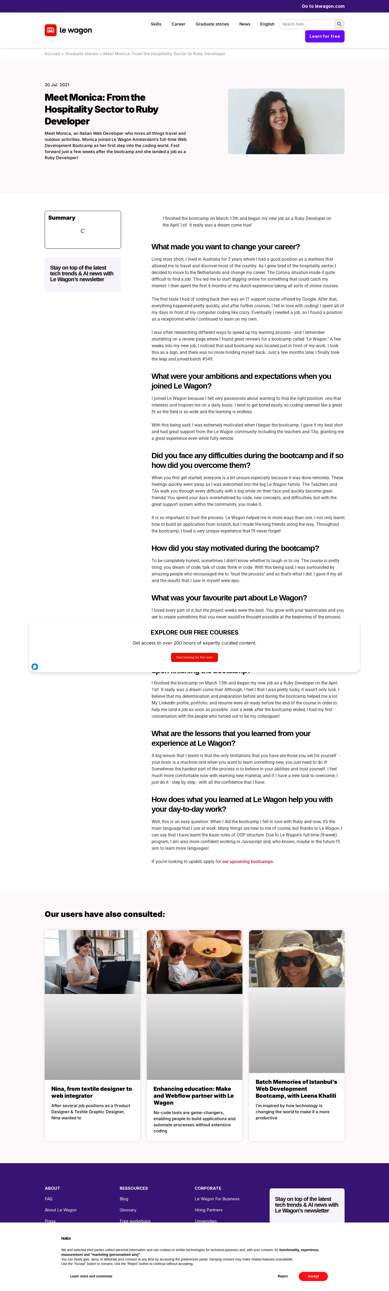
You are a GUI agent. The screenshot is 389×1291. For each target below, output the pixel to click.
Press (50, 1221)
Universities (206, 1221)
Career (178, 24)
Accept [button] (313, 1276)
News (244, 24)
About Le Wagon (61, 1210)
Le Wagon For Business (217, 1198)
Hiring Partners (209, 1210)
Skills (156, 24)
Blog (124, 1198)
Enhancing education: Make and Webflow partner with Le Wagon (194, 1095)
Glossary (128, 1210)
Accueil (52, 53)
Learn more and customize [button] (91, 1276)
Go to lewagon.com (323, 6)
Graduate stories (212, 24)
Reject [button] (283, 1276)
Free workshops (135, 1221)
